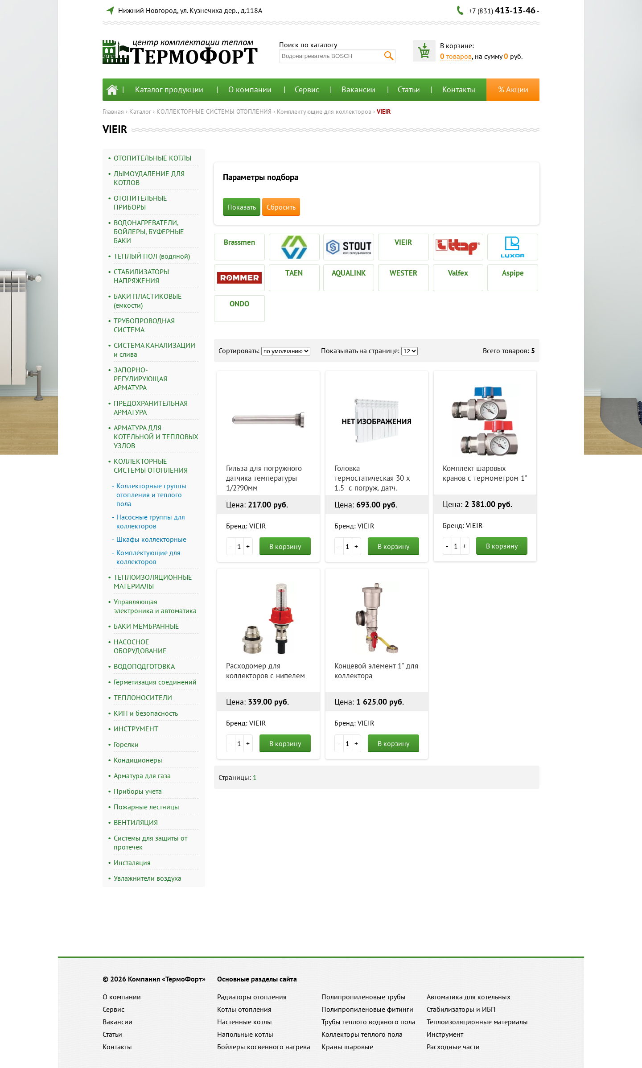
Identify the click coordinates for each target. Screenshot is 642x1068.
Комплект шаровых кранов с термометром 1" (485, 473)
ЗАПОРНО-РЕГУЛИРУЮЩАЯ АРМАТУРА (140, 378)
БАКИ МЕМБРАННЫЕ (146, 626)
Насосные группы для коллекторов (150, 521)
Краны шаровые (347, 1046)
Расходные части (453, 1046)
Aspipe (513, 273)
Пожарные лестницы (146, 806)
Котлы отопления (244, 1009)
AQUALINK (349, 273)
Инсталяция (132, 862)
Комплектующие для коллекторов (324, 111)
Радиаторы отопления (252, 996)
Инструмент (445, 1034)
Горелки (126, 744)
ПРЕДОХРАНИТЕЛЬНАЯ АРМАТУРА (151, 407)
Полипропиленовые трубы (363, 996)
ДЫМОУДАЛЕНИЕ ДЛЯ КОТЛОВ (149, 178)
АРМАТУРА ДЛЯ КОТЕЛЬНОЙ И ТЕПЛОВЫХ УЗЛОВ (156, 436)
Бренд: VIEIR (246, 525)
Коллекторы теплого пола (362, 1034)
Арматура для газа (142, 775)
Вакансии (358, 89)
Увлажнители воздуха (147, 878)
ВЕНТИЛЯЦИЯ (136, 822)
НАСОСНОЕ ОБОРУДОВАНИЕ (140, 646)
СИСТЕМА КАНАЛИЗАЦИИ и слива (154, 350)
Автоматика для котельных (468, 996)
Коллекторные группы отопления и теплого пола (151, 494)
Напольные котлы (245, 1034)
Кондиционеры (138, 759)
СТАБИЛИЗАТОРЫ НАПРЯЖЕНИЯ (141, 276)
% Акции (513, 89)
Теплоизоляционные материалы (477, 1021)
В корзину (285, 546)
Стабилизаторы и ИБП (461, 1009)
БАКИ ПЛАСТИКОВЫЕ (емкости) (148, 300)
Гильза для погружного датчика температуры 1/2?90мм (264, 478)
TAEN (294, 273)
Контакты (458, 89)
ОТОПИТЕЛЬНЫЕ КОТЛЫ (152, 157)
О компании (250, 89)
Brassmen (239, 242)
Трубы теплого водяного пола (368, 1021)
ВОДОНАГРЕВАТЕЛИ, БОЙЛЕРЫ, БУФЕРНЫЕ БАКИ (149, 231)
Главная (113, 111)
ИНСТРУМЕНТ (136, 728)
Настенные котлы (244, 1021)
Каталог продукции (169, 89)
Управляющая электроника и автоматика (155, 606)
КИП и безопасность (146, 713)
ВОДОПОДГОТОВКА (144, 666)
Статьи (409, 89)
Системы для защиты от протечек (150, 842)
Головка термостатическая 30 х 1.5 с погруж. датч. (372, 478)
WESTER (403, 273)
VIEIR (384, 111)
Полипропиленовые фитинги (367, 1009)
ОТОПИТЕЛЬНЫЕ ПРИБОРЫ (140, 202)
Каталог (140, 111)
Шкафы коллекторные (151, 539)
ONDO (239, 304)
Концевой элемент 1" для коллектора (376, 670)
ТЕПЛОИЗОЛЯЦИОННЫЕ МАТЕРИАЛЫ (153, 581)
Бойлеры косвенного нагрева (263, 1046)
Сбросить (281, 206)
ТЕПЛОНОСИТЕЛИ (143, 697)
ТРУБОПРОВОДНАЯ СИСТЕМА (144, 325)
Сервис (307, 89)
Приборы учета (138, 791)
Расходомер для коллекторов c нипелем (265, 670)
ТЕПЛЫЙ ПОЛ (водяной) (152, 256)
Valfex (458, 273)
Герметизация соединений (155, 681)
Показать (241, 206)
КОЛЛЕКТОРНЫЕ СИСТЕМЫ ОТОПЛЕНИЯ (214, 111)
